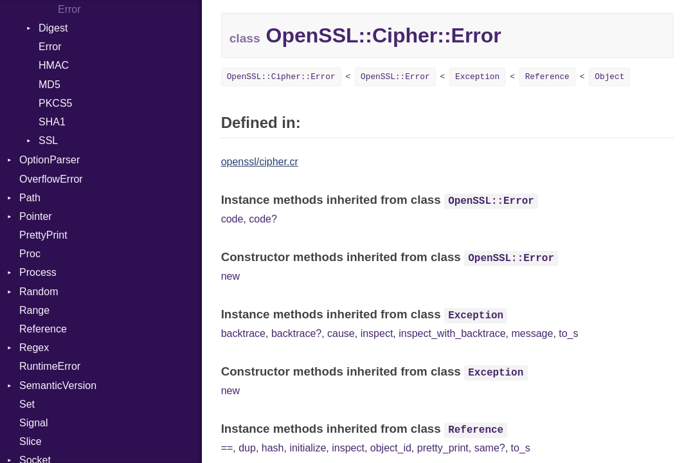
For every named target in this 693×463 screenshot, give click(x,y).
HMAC (54, 65)
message (532, 333)
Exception (477, 77)
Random (38, 291)
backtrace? (296, 333)
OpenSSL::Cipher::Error (281, 77)
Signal (33, 422)
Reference (43, 328)
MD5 (49, 84)
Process (38, 272)
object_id (390, 447)
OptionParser (49, 159)
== (227, 447)
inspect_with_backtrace (452, 333)
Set (27, 404)
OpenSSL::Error (395, 77)
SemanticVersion (57, 385)
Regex (34, 347)
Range (34, 310)
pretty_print (443, 447)
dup (247, 447)
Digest (53, 28)
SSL (48, 140)
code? (263, 218)
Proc (29, 253)
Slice (30, 441)
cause (341, 333)
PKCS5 (55, 103)
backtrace (243, 333)
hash (273, 447)
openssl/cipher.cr (259, 161)
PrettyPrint (43, 235)
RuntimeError (49, 366)
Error (50, 46)
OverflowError (51, 179)
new (230, 276)
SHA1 (52, 121)
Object (609, 77)
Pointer (35, 216)
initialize (307, 447)
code (232, 218)
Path (29, 197)
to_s (568, 333)
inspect (377, 333)
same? (489, 447)
